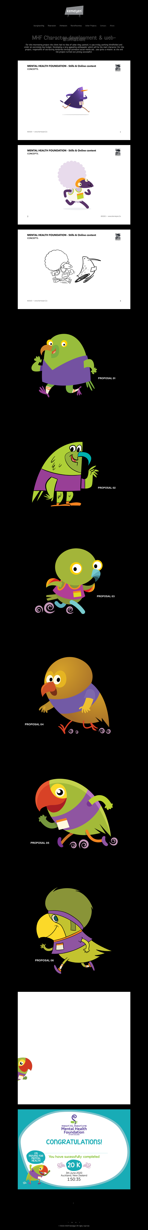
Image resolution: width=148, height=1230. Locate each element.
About (112, 26)
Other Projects (90, 26)
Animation (63, 26)
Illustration (52, 26)
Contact (103, 26)
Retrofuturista (76, 26)
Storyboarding (39, 26)
